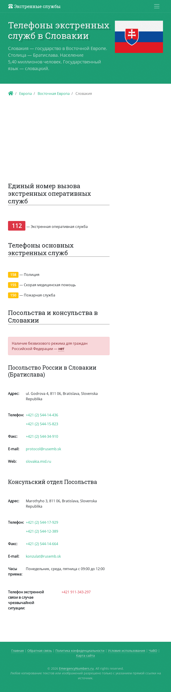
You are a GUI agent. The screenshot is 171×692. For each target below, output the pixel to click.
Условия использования (126, 650)
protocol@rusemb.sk (43, 448)
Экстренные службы (34, 6)
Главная (17, 650)
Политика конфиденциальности (79, 650)
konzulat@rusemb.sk (43, 556)
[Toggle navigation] (157, 6)
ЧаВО (153, 650)
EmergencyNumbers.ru (76, 668)
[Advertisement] (85, 136)
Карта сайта (85, 655)
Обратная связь (39, 650)
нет (61, 348)
